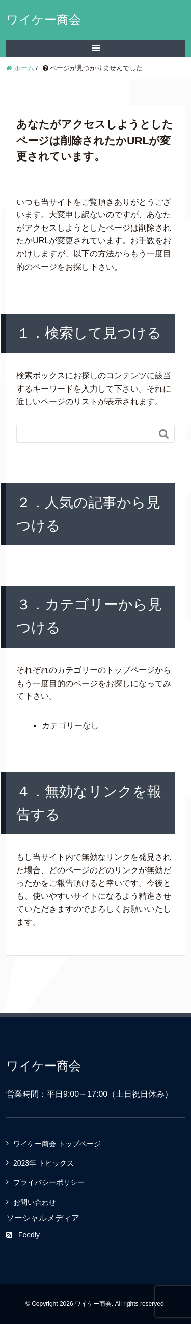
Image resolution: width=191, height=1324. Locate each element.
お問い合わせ (34, 1202)
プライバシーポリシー (49, 1182)
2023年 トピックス (43, 1163)
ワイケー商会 (43, 19)
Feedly (23, 1235)
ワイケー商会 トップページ (57, 1144)
